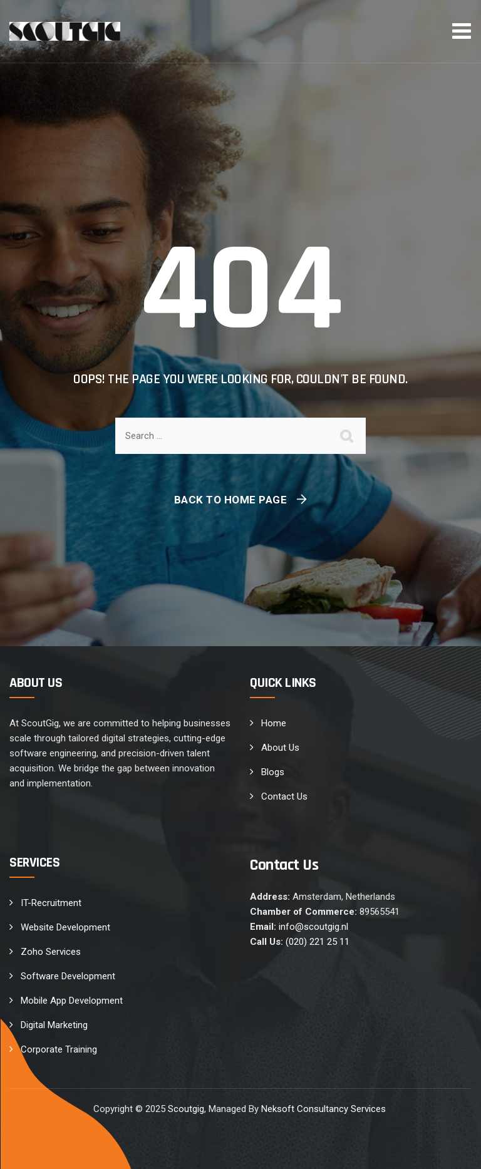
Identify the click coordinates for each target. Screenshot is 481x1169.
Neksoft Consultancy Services (324, 1109)
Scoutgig (186, 1109)
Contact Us (284, 796)
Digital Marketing (54, 1025)
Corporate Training (59, 1049)
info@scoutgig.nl (313, 926)
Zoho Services (51, 951)
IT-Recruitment (51, 903)
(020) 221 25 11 (317, 941)
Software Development (68, 976)
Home (273, 723)
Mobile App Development (72, 1000)
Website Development (65, 927)
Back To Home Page (230, 499)
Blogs (272, 772)
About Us (280, 747)
